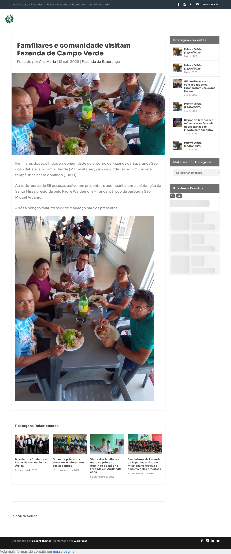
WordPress (80, 535)
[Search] (172, 190)
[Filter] (179, 190)
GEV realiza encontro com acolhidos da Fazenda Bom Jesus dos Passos (199, 81)
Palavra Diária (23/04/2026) (193, 139)
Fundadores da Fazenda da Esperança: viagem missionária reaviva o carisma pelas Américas (144, 458)
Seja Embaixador (100, 4)
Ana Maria (47, 56)
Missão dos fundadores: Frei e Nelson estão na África (32, 457)
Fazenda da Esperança (101, 56)
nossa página (63, 546)
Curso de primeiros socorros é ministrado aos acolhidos (68, 457)
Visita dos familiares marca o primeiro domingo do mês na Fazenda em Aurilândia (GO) (106, 460)
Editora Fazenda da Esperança (66, 4)
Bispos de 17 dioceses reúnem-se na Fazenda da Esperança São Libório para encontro (198, 119)
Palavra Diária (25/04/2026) (193, 61)
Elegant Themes (41, 535)
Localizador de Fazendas (27, 4)
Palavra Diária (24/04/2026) (193, 100)
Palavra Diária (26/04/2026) (193, 45)
